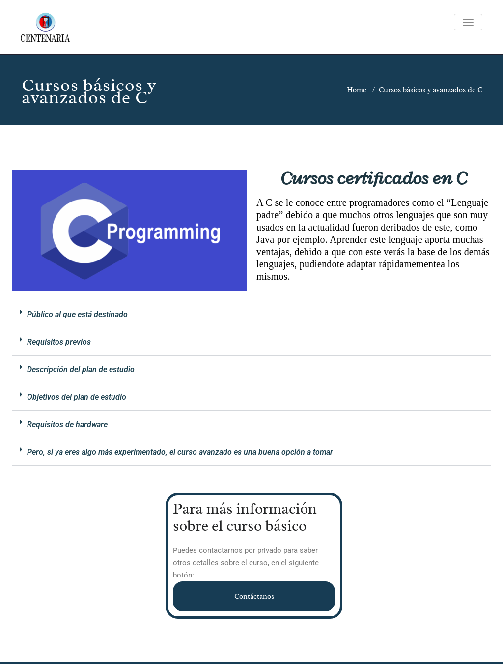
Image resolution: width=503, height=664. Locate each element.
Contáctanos (254, 596)
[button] (251, 314)
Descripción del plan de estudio (81, 369)
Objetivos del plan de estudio (76, 397)
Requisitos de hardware (67, 424)
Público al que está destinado (77, 314)
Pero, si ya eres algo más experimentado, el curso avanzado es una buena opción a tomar (180, 452)
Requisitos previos (59, 341)
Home (356, 90)
